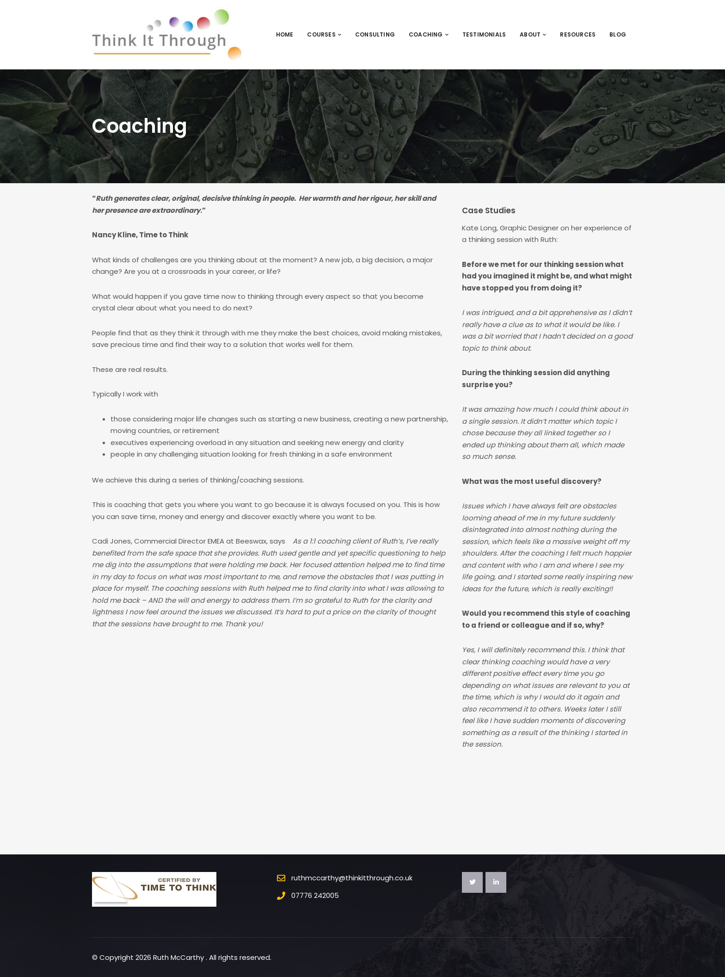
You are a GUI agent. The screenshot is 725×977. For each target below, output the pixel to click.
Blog (617, 34)
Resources (578, 34)
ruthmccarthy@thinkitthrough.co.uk (351, 878)
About (533, 34)
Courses (324, 34)
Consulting (375, 34)
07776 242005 (315, 895)
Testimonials (484, 34)
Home (285, 34)
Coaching (429, 34)
